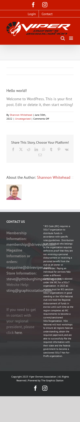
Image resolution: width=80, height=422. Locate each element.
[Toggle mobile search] (63, 38)
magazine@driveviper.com (28, 267)
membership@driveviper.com (30, 244)
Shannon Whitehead (21, 114)
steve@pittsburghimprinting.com (34, 278)
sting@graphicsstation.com (29, 290)
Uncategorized (23, 118)
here (18, 332)
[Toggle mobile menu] (71, 38)
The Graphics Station (52, 380)
